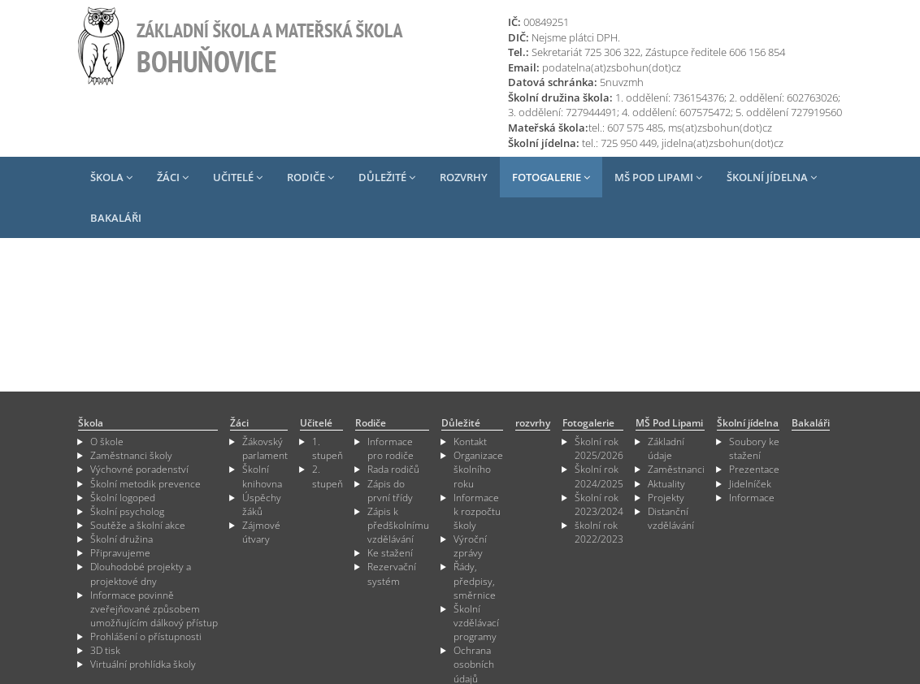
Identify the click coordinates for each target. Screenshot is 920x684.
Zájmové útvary (261, 532)
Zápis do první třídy (390, 490)
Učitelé (238, 177)
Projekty (666, 497)
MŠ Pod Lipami (658, 177)
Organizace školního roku (478, 469)
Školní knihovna (262, 476)
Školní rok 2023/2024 (599, 504)
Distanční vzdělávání (671, 518)
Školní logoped (122, 497)
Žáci (173, 177)
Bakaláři (115, 217)
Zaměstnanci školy (131, 455)
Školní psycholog (127, 511)
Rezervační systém (391, 573)
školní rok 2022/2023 (599, 532)
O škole (107, 441)
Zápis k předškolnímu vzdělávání (398, 525)
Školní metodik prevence (145, 484)
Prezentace (754, 469)
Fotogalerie (551, 177)
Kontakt (470, 441)
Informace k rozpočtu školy (477, 511)
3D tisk (105, 650)
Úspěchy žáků (261, 504)
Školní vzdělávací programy (476, 622)
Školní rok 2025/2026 (599, 448)
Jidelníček (750, 484)
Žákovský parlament (265, 448)
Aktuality (666, 484)
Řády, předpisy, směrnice (474, 580)
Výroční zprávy (470, 546)
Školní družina (121, 539)
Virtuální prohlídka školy (143, 664)
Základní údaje (666, 448)
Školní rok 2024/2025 (599, 476)
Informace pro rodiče (390, 448)
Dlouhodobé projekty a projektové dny (140, 573)
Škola (111, 177)
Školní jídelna (772, 177)
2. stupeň (327, 476)
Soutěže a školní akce (137, 525)
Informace (752, 497)
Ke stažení (390, 553)
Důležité (386, 177)
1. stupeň (327, 448)
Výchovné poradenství (139, 469)
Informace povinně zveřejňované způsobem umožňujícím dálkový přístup (154, 609)
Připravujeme (120, 553)
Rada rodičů (393, 469)
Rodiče (310, 177)
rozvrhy (464, 177)
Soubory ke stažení (754, 448)
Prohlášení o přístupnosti (146, 636)
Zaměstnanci (676, 469)
